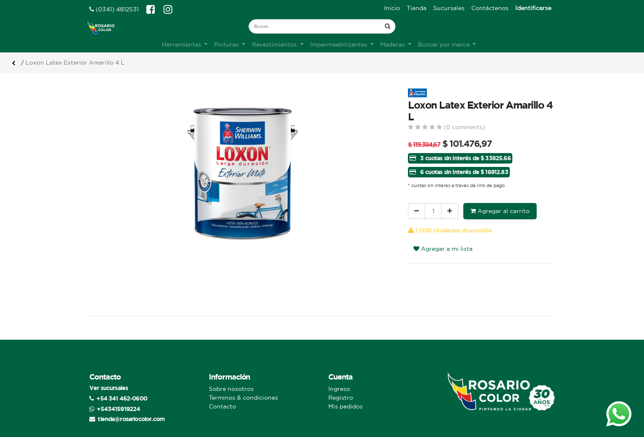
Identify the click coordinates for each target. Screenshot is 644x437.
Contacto (222, 406)
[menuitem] (392, 8)
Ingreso (339, 388)
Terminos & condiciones (243, 397)
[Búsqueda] (387, 26)
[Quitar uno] (416, 211)
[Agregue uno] (449, 211)
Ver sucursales (108, 387)
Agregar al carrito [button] (500, 211)
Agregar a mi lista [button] (443, 248)
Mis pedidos (345, 406)
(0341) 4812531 (114, 9)
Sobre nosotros (231, 388)
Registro (340, 397)
